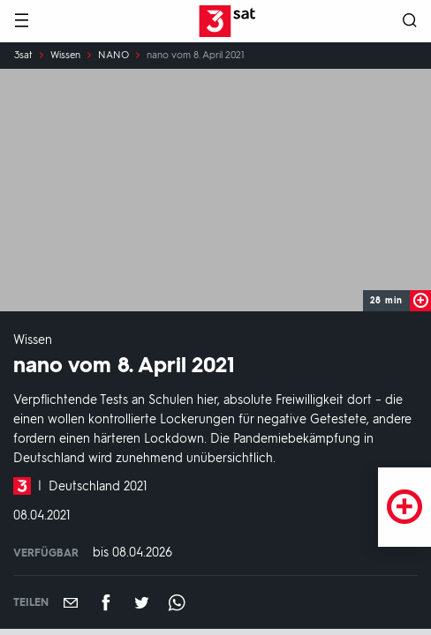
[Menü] (21, 22)
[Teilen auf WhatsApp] (176, 602)
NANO (113, 55)
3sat (23, 55)
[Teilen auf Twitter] (141, 602)
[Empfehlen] (70, 602)
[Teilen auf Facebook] (106, 602)
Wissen (65, 55)
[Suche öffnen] (410, 22)
